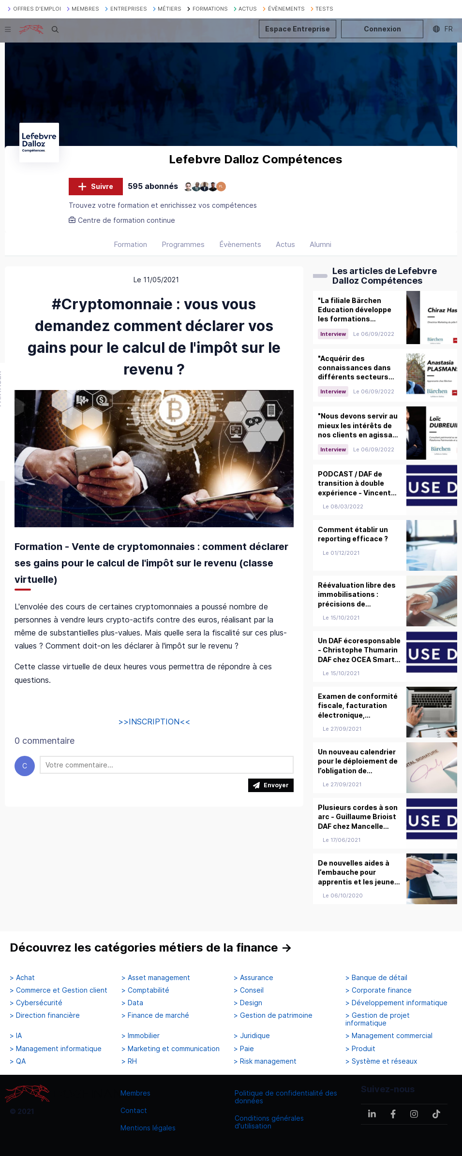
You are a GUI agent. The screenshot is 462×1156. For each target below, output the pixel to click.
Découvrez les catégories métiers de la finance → (151, 948)
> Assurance (253, 978)
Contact (133, 1110)
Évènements (240, 247)
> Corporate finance (378, 990)
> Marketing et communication (170, 1049)
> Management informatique (56, 1049)
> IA (16, 1036)
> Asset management (155, 978)
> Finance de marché (155, 1016)
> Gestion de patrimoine (273, 1016)
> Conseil (249, 990)
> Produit (360, 1049)
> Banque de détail (376, 978)
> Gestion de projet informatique (377, 1019)
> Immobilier (140, 1036)
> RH (129, 1061)
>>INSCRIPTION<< (154, 724)
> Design (248, 1003)
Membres (135, 1093)
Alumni (320, 247)
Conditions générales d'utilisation (269, 1122)
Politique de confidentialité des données (286, 1097)
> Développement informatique (396, 1003)
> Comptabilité (145, 990)
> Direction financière (45, 1016)
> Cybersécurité (36, 1003)
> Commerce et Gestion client (58, 990)
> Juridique (252, 1036)
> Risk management (265, 1061)
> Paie (244, 1049)
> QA (18, 1061)
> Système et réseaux (381, 1061)
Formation (130, 247)
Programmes (183, 247)
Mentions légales (148, 1128)
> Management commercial (388, 1036)
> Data (132, 1003)
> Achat (22, 978)
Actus (285, 247)
